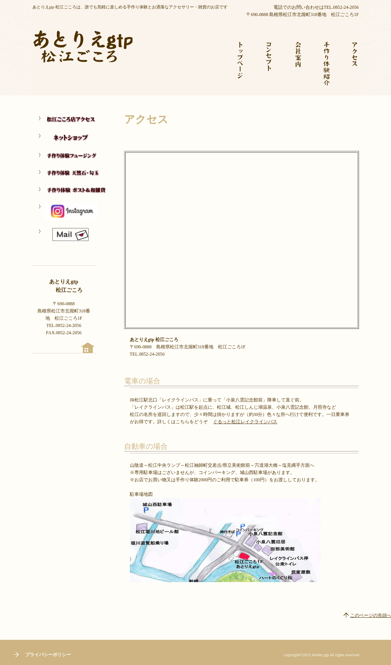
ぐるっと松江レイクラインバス (245, 421)
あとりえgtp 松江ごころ (82, 57)
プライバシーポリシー (48, 654)
